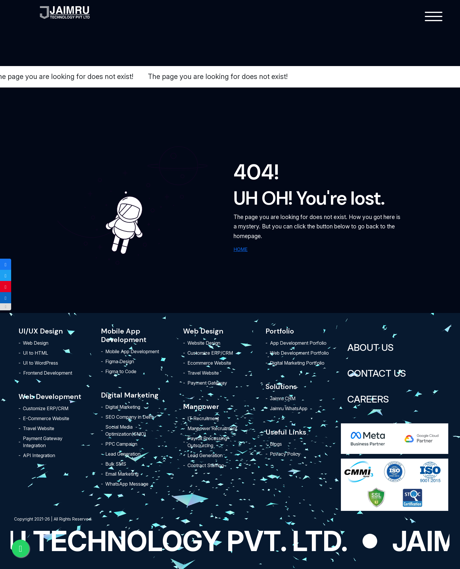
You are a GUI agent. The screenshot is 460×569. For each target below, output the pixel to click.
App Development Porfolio (298, 343)
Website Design (203, 343)
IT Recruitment (203, 418)
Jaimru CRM (282, 398)
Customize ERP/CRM (45, 408)
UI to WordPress (40, 363)
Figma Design (119, 361)
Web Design (35, 343)
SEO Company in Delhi (129, 417)
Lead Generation (123, 454)
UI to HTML (35, 353)
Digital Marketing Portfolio (297, 363)
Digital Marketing (122, 407)
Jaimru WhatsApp (288, 408)
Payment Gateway (207, 383)
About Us (370, 347)
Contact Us (376, 373)
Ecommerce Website (209, 363)
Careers (368, 399)
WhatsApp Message (126, 484)
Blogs (276, 444)
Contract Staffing (205, 465)
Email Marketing (121, 474)
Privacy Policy (285, 454)
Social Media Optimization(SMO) (125, 430)
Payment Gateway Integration (42, 441)
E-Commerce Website (46, 418)
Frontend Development (47, 373)
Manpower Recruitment (212, 428)
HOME (241, 249)
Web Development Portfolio (299, 353)
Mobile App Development (132, 351)
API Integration (39, 455)
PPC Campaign (121, 444)
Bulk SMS (115, 464)
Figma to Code (120, 371)
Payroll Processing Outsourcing (207, 441)
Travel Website (38, 428)
